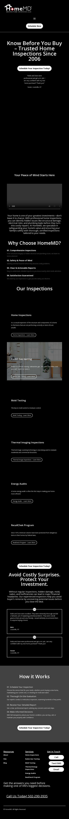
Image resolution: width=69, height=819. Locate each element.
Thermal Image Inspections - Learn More (27, 460)
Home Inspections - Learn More (23, 335)
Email (56, 769)
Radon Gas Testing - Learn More (24, 376)
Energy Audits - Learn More (22, 501)
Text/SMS (56, 763)
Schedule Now (34, 26)
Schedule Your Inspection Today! (34, 68)
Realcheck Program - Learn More (24, 543)
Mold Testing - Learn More (22, 415)
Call (56, 757)
